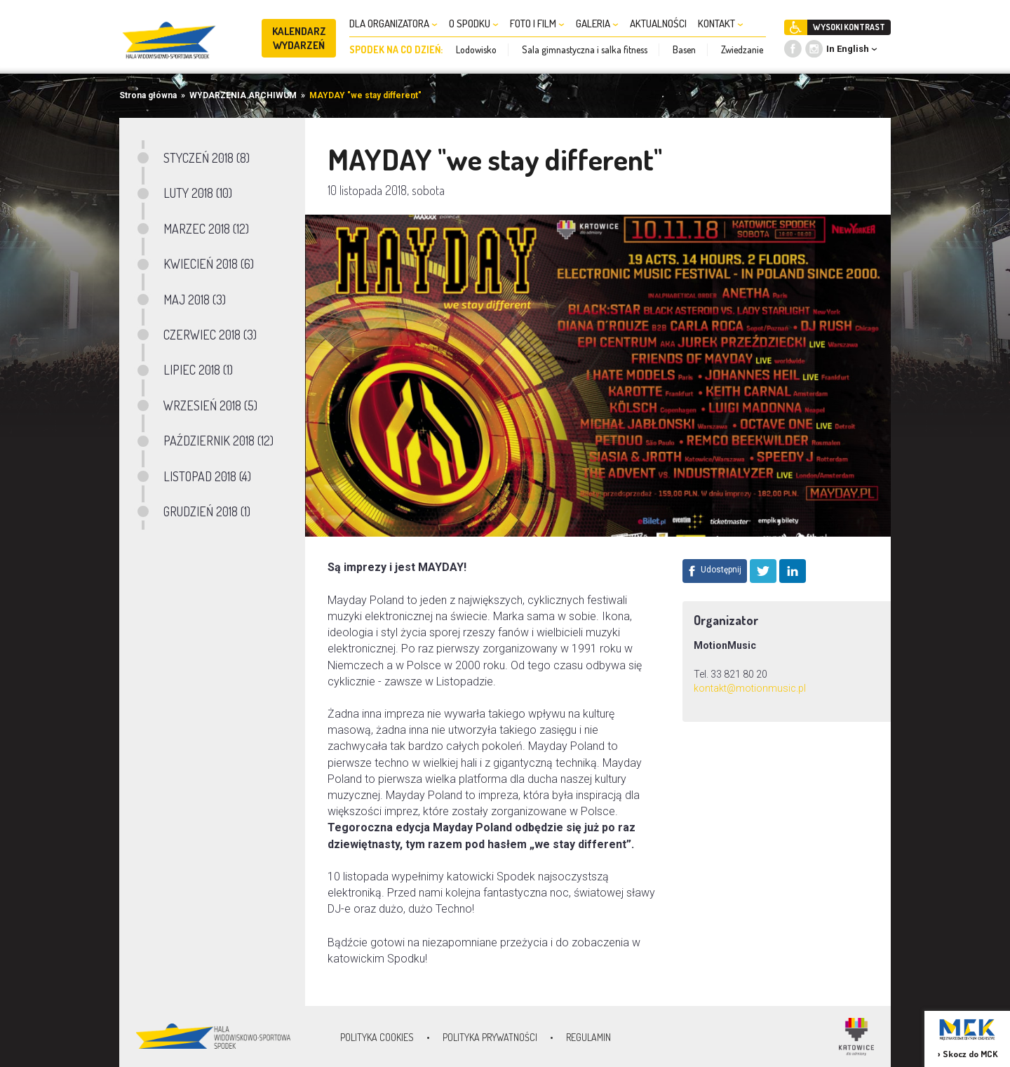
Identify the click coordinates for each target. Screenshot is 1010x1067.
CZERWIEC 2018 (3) (210, 334)
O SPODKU (474, 23)
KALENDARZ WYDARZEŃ (299, 38)
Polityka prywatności (490, 1037)
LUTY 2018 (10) (197, 193)
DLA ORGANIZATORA (393, 23)
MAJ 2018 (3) (194, 299)
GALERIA (597, 23)
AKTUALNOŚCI (658, 23)
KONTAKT (720, 23)
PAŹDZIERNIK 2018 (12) (218, 440)
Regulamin (588, 1037)
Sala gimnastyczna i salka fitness (584, 49)
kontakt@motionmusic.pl (750, 688)
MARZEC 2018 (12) (206, 228)
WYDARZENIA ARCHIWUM (243, 95)
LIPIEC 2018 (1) (198, 369)
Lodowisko (476, 49)
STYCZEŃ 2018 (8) (206, 158)
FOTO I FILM (537, 23)
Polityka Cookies (377, 1037)
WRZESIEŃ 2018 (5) (210, 405)
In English (847, 48)
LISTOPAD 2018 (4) (207, 476)
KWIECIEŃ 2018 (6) (208, 263)
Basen (684, 49)
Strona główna (148, 95)
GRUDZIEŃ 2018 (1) (206, 511)
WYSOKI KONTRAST (849, 27)
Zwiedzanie (742, 49)
